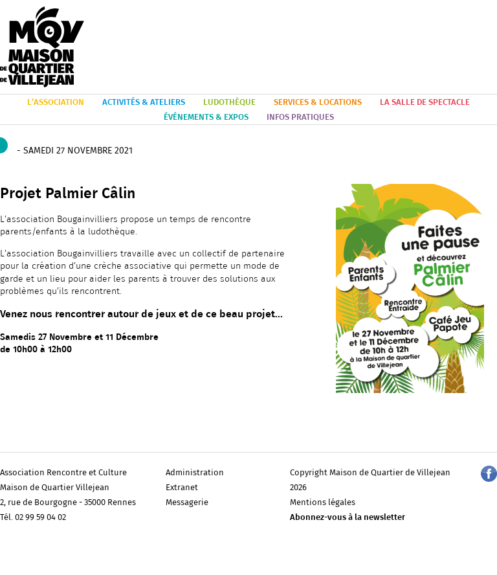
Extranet (182, 488)
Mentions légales (322, 503)
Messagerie (187, 503)
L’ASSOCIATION (55, 102)
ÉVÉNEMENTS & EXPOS (206, 117)
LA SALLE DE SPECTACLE (425, 102)
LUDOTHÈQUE (229, 102)
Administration (195, 473)
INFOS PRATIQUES (300, 117)
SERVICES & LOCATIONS (318, 102)
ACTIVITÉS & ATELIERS (143, 102)
